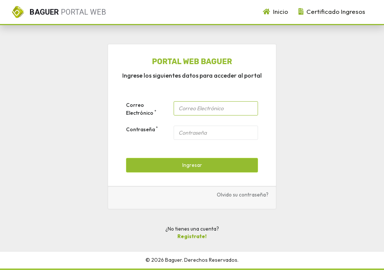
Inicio (275, 11)
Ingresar (192, 165)
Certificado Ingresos (331, 11)
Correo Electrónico (141, 109)
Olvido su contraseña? (242, 194)
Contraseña (142, 129)
